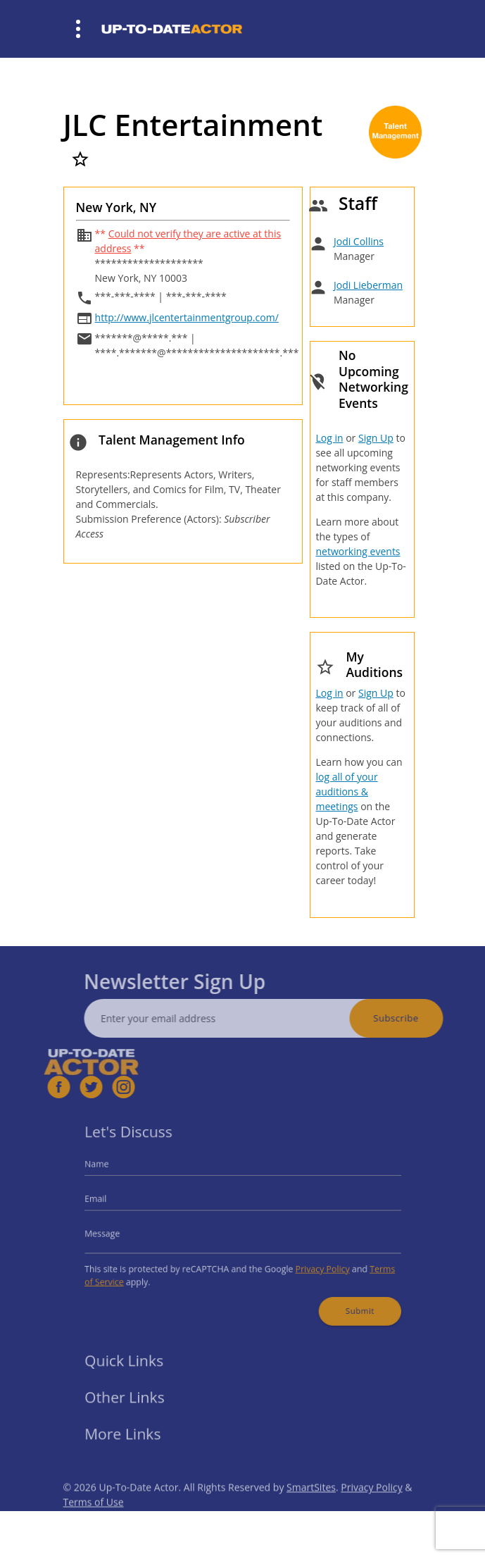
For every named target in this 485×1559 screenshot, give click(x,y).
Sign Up (375, 438)
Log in (329, 438)
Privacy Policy (312, 1263)
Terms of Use (93, 1520)
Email (112, 1201)
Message (118, 1232)
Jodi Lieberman (368, 285)
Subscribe (413, 1018)
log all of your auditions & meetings (346, 791)
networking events (357, 551)
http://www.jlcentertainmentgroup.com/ (187, 317)
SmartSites (311, 1506)
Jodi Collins (359, 241)
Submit (345, 1300)
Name (113, 1171)
